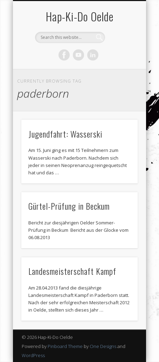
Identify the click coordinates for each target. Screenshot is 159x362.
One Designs (103, 346)
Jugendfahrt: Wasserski (65, 133)
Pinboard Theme (65, 346)
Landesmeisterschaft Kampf (72, 271)
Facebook (64, 55)
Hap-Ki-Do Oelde (79, 16)
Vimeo (78, 55)
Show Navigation (120, 62)
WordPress (33, 355)
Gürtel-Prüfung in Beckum (69, 206)
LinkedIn (92, 55)
